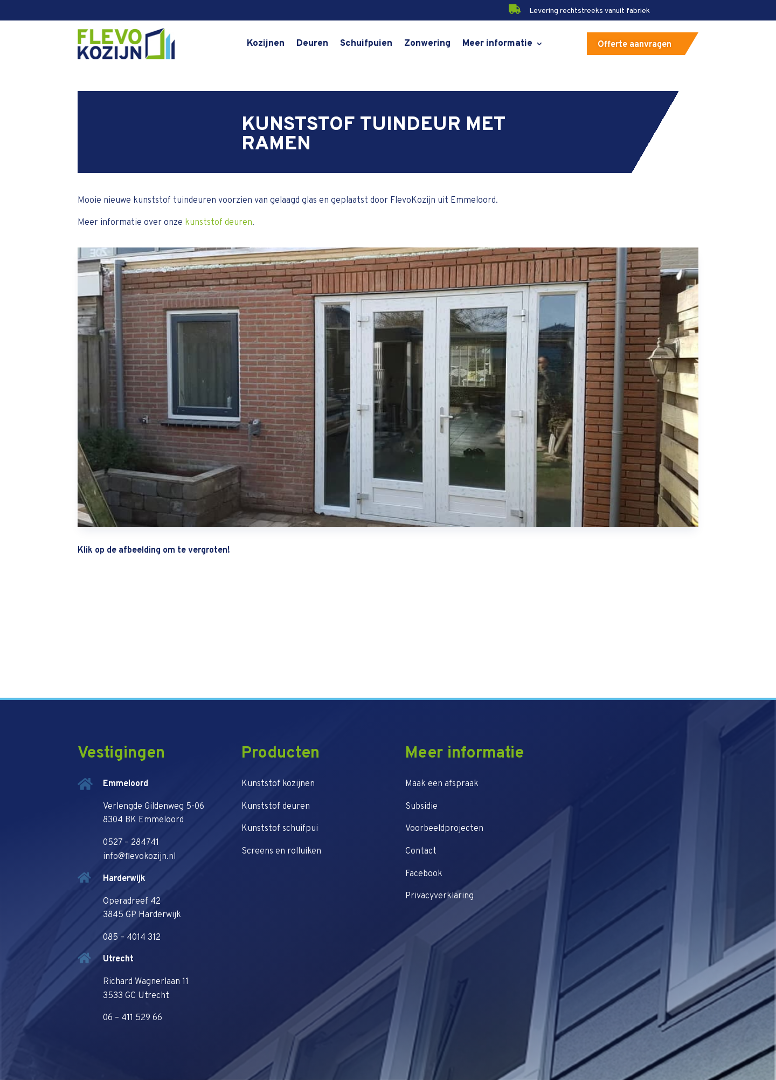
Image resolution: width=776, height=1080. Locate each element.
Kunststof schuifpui (279, 828)
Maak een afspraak (442, 784)
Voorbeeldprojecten (444, 828)
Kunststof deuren (275, 806)
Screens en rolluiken (281, 851)
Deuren (312, 44)
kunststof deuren (218, 222)
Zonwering (427, 44)
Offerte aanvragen (634, 44)
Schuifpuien (366, 44)
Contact (420, 851)
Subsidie (421, 806)
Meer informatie (497, 44)
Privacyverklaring (439, 896)
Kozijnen (266, 44)
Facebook (423, 874)
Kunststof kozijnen (278, 784)
